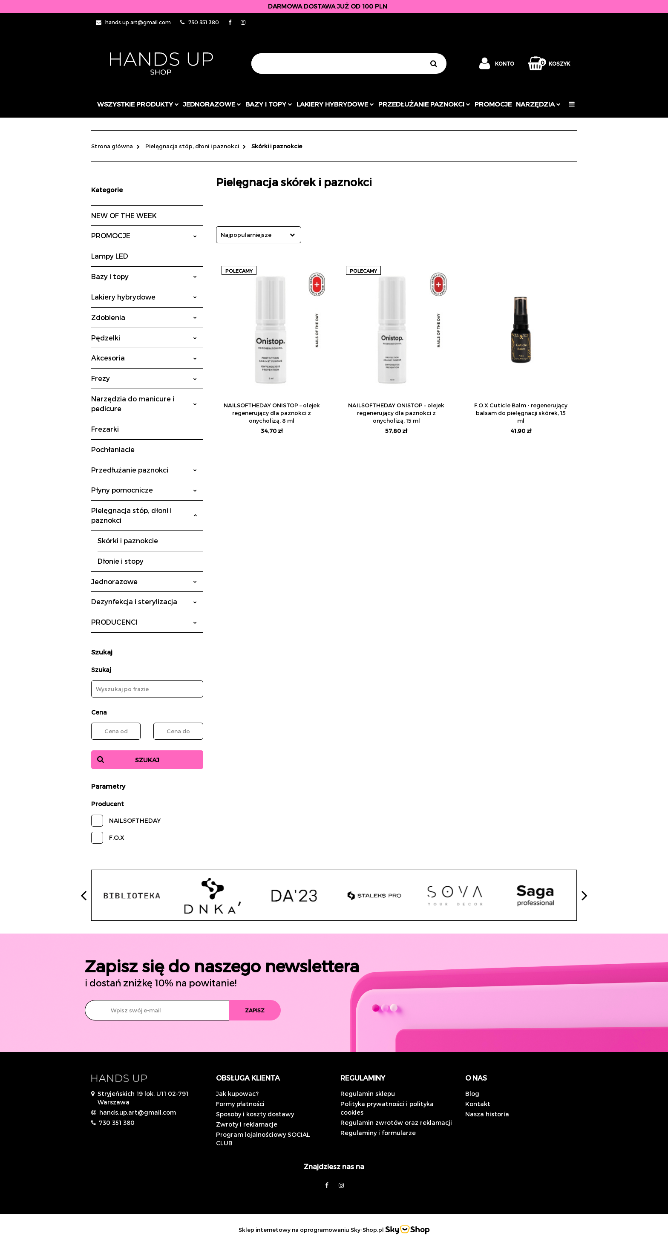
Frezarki (105, 429)
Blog (472, 1093)
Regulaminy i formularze (378, 1132)
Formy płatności (240, 1103)
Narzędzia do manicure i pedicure (144, 403)
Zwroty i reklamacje (246, 1124)
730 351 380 (117, 1122)
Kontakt (477, 1103)
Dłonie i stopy (121, 561)
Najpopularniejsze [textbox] (246, 234)
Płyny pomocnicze (144, 490)
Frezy (144, 378)
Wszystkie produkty (138, 104)
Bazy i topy (268, 104)
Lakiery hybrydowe (335, 104)
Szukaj (147, 760)
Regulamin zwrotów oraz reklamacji (396, 1122)
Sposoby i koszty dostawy (255, 1114)
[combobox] (258, 234)
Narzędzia (538, 104)
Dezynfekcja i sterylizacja (144, 601)
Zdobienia (144, 317)
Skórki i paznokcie (128, 540)
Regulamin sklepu (367, 1093)
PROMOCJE (493, 104)
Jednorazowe (144, 581)
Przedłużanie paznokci (424, 104)
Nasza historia (487, 1114)
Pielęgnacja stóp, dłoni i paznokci (144, 515)
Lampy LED (109, 256)
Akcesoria (144, 358)
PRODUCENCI (144, 622)
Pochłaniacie (113, 449)
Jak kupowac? (237, 1093)
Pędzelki (144, 338)
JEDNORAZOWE (212, 104)
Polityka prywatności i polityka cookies (387, 1108)
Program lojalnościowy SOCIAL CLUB (263, 1139)
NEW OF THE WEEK (124, 215)
